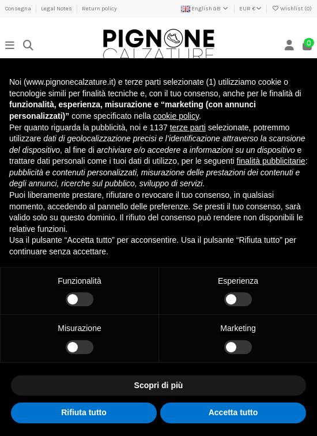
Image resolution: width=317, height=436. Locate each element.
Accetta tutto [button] (233, 412)
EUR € (250, 8)
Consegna (18, 8)
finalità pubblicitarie (271, 161)
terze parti (188, 127)
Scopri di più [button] (158, 385)
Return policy (99, 8)
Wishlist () (291, 8)
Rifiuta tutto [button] (84, 412)
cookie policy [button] (176, 116)
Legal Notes (57, 8)
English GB (205, 8)
